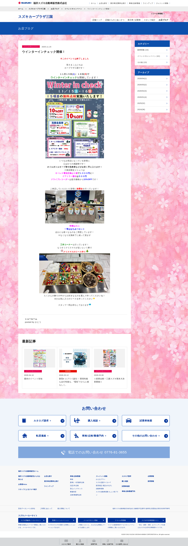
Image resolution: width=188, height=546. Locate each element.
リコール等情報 (120, 520)
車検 (71, 479)
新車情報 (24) (143, 50)
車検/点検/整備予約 (128, 491)
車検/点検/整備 (134, 3)
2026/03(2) (142, 85)
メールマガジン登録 (90, 520)
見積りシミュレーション (60, 520)
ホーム (93, 3)
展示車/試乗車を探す (118, 3)
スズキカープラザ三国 (37, 9)
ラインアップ (148, 3)
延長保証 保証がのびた (104, 485)
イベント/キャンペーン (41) (148, 56)
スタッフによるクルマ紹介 (27, 489)
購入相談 (125, 481)
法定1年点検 (74, 485)
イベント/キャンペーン (73, 9)
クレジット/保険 (162, 3)
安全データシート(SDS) (26, 508)
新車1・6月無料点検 (77, 482)
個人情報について (63, 508)
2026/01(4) (142, 97)
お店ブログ (55, 9)
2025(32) (141, 103)
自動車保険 (100, 489)
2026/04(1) (142, 78)
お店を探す (103, 3)
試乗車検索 (126, 486)
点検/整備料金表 (75, 495)
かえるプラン (100, 479)
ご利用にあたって (46, 508)
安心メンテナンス (76, 489)
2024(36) (141, 109)
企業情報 (151, 476)
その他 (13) (142, 62)
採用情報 (151, 481)
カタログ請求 (126, 476)
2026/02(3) (142, 91)
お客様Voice (22, 484)
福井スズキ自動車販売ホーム (28, 471)
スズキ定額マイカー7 (103, 482)
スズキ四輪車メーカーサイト (31, 520)
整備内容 (73, 492)
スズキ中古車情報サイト (150, 520)
